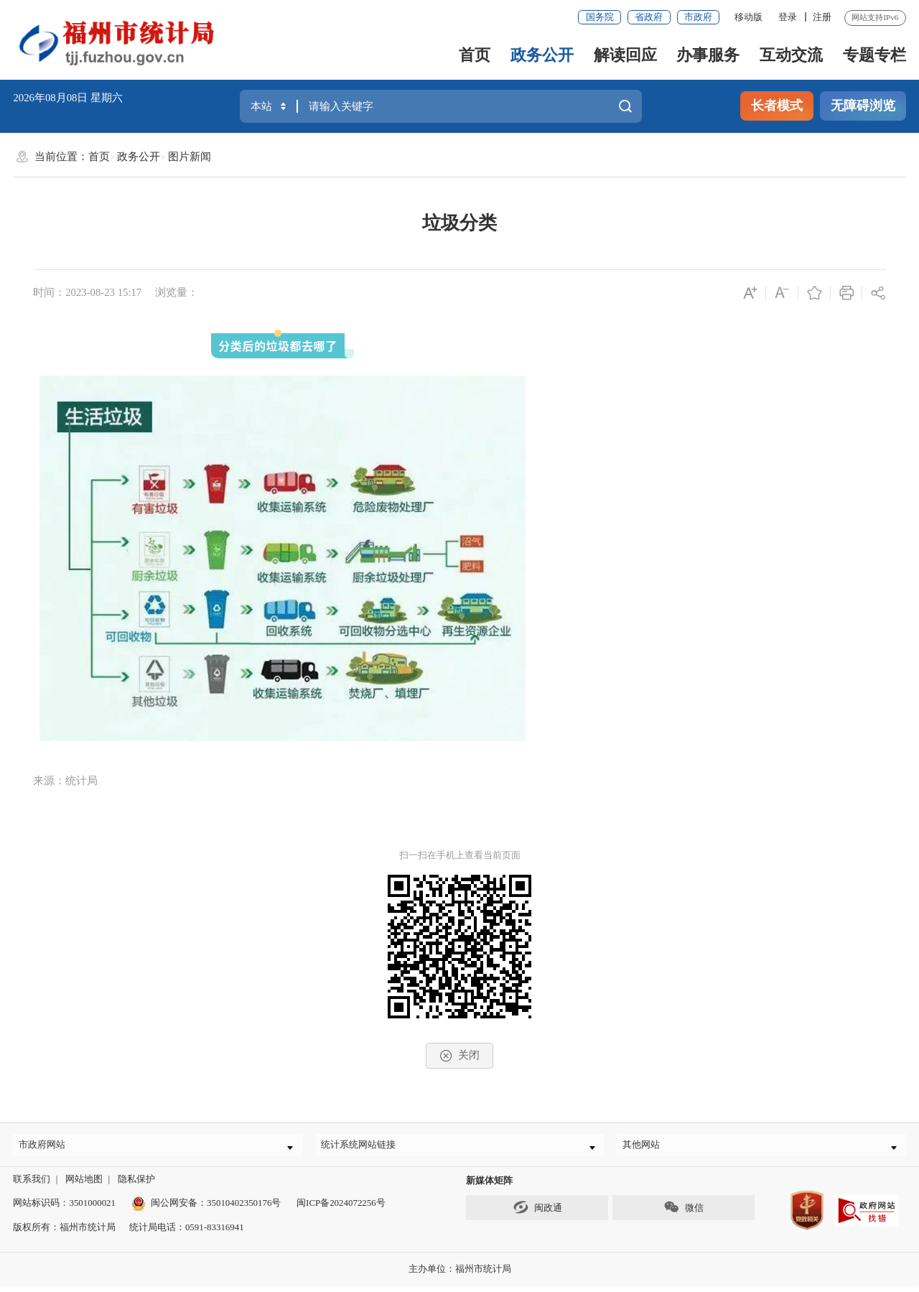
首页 (474, 55)
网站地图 (84, 1185)
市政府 (698, 16)
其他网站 (647, 1147)
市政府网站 (47, 1147)
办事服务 (708, 55)
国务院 (600, 16)
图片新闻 (189, 156)
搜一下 (626, 105)
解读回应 (625, 55)
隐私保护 (136, 1185)
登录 (787, 16)
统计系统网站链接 (364, 1147)
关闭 (459, 1055)
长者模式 (777, 105)
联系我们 (31, 1185)
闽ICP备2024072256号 (341, 1209)
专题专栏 (874, 55)
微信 (683, 1214)
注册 (822, 16)
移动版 (748, 16)
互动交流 (791, 55)
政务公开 (542, 55)
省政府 (649, 16)
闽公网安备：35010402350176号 (216, 1209)
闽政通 (537, 1214)
